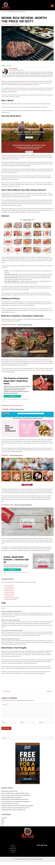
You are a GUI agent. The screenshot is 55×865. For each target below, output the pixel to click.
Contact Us (13, 855)
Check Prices (12, 400)
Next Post (50, 694)
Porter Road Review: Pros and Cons (10, 806)
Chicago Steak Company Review (12, 600)
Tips (2, 826)
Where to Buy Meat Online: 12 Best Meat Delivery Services (16, 796)
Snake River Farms (7, 329)
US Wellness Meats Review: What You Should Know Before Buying (18, 808)
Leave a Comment (5, 29)
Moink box (49, 208)
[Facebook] (37, 848)
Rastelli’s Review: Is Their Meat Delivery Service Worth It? (15, 802)
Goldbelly (4, 413)
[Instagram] (42, 848)
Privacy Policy (13, 849)
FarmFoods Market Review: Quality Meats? (12, 800)
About (3, 70)
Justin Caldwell (13, 73)
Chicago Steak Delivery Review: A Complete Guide (14, 812)
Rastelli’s (4, 459)
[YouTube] (44, 848)
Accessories (4, 820)
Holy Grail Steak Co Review (11, 602)
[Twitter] (40, 848)
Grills (2, 822)
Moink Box (5, 99)
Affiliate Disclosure (13, 851)
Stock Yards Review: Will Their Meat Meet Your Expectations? (16, 798)
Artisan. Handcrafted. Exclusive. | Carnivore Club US (16, 562)
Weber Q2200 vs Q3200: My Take (9, 794)
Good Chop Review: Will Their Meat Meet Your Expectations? (16, 804)
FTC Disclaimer (12, 853)
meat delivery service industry (26, 87)
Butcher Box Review (9, 597)
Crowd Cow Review (9, 593)
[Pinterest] (46, 848)
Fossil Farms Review (9, 595)
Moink (40, 175)
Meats (12, 29)
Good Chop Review (9, 588)
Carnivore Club (6, 508)
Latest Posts (8, 70)
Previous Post (6, 694)
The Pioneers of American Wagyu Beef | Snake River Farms (16, 385)
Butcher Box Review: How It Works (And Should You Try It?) (16, 810)
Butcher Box (16, 93)
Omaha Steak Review (9, 592)
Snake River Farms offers (41, 366)
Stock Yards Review (9, 599)
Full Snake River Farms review (15, 409)
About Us (13, 848)
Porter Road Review (9, 590)
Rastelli (9, 499)
